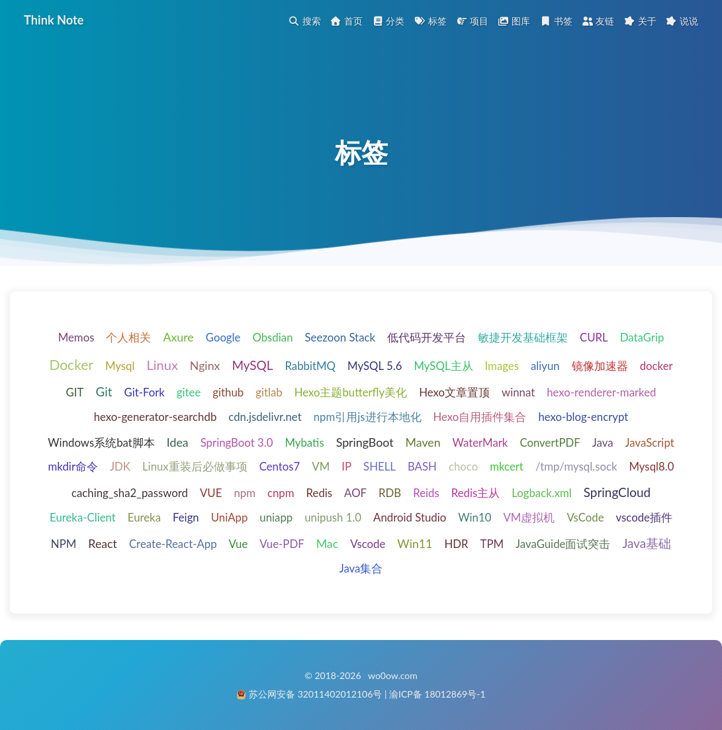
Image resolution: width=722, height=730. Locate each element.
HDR (456, 544)
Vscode (367, 544)
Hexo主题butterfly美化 (350, 393)
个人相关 (128, 338)
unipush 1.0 (332, 518)
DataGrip (642, 338)
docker (656, 366)
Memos (76, 338)
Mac (327, 544)
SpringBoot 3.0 (237, 444)
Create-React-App (173, 544)
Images (502, 366)
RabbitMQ (310, 366)
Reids (426, 494)
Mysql (120, 366)
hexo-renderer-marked (601, 393)
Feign (186, 518)
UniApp (229, 518)
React (102, 544)
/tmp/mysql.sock (576, 468)
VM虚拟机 (529, 518)
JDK (120, 468)
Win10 (474, 518)
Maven (423, 443)
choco (463, 468)
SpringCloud (617, 493)
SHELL (379, 468)
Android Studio (409, 518)
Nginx (205, 366)
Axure (178, 338)
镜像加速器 (600, 366)
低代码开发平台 (426, 338)
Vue (238, 544)
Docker (71, 365)
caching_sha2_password (129, 494)
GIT (75, 393)
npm (244, 494)
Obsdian (272, 338)
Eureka (144, 518)
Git (103, 392)
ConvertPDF (549, 444)
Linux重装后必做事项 (195, 468)
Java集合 (361, 569)
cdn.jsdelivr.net (264, 418)
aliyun (545, 366)
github (228, 393)
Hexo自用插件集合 (480, 418)
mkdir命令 (73, 468)
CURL (594, 338)
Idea (178, 443)
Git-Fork (144, 393)
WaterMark (480, 444)
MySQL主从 (443, 366)
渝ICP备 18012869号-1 (437, 694)
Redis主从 (475, 494)
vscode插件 (644, 518)
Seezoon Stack (340, 338)
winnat (518, 393)
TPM (492, 544)
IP (346, 468)
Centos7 (279, 468)
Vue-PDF (281, 544)
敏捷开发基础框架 (523, 338)
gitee (189, 393)
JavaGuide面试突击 (563, 544)
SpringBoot (365, 443)
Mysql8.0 (651, 468)
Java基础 (646, 543)
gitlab (268, 393)
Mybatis (304, 444)
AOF (355, 494)
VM (321, 468)
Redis (319, 494)
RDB (390, 494)
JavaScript (649, 444)
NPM (63, 544)
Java (602, 444)
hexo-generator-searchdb (155, 418)
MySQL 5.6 (374, 366)
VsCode (585, 518)
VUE (211, 494)
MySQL (252, 365)
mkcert (506, 468)
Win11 (414, 544)
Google (223, 338)
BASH (422, 468)
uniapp (276, 518)
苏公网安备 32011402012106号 (315, 694)
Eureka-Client (83, 518)
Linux (161, 365)
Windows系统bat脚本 (101, 444)
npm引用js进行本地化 (368, 418)
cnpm (280, 494)
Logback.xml (542, 494)
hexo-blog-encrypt (583, 418)
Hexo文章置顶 (454, 393)
